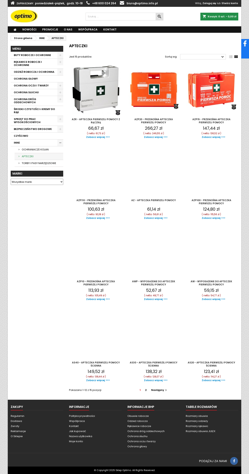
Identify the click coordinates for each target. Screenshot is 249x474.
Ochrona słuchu (137, 436)
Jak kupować (77, 431)
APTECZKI (27, 156)
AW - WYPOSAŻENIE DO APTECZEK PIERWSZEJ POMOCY (211, 283)
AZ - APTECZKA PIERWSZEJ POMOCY (153, 200)
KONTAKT (110, 29)
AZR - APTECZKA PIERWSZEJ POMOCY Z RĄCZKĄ (96, 121)
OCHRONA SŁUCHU (26, 92)
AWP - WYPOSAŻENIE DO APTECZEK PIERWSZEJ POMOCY (153, 283)
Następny (159, 390)
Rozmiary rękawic (197, 426)
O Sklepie (17, 436)
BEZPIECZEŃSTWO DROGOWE (33, 129)
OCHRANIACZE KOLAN (35, 149)
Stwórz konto (230, 3)
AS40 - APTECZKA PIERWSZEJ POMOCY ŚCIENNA (96, 364)
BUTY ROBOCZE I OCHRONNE (32, 55)
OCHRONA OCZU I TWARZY (31, 85)
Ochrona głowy (137, 446)
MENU (16, 48)
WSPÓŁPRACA (87, 29)
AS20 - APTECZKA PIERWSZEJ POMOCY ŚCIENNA (211, 364)
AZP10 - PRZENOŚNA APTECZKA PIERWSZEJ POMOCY (96, 283)
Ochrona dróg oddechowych (146, 431)
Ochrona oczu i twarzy (141, 441)
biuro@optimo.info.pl (142, 3)
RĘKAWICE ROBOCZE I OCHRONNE (28, 63)
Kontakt (74, 426)
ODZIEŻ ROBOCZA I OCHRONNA (34, 72)
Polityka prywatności (82, 416)
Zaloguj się (209, 3)
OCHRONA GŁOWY (26, 79)
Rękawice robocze (139, 426)
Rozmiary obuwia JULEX (200, 431)
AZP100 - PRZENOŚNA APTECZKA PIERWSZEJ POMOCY (211, 202)
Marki (17, 173)
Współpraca (77, 421)
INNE (17, 143)
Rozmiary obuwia (197, 416)
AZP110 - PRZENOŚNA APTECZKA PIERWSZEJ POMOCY (96, 202)
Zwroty (15, 426)
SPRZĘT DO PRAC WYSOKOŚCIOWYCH (27, 120)
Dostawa (16, 421)
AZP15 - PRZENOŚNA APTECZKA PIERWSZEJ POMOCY (211, 121)
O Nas (68, 29)
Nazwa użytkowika (80, 436)
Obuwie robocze (138, 416)
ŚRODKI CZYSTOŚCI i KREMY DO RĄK (34, 110)
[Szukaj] (124, 16)
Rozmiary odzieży (197, 421)
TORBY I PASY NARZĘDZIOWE (39, 163)
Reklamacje (18, 431)
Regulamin (17, 416)
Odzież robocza (137, 421)
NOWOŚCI (29, 29)
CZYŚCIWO (21, 136)
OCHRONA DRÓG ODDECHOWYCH (25, 100)
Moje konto (76, 441)
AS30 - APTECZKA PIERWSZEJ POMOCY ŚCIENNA (153, 364)
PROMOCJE (50, 29)
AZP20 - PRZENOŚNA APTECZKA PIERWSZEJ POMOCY (153, 121)
